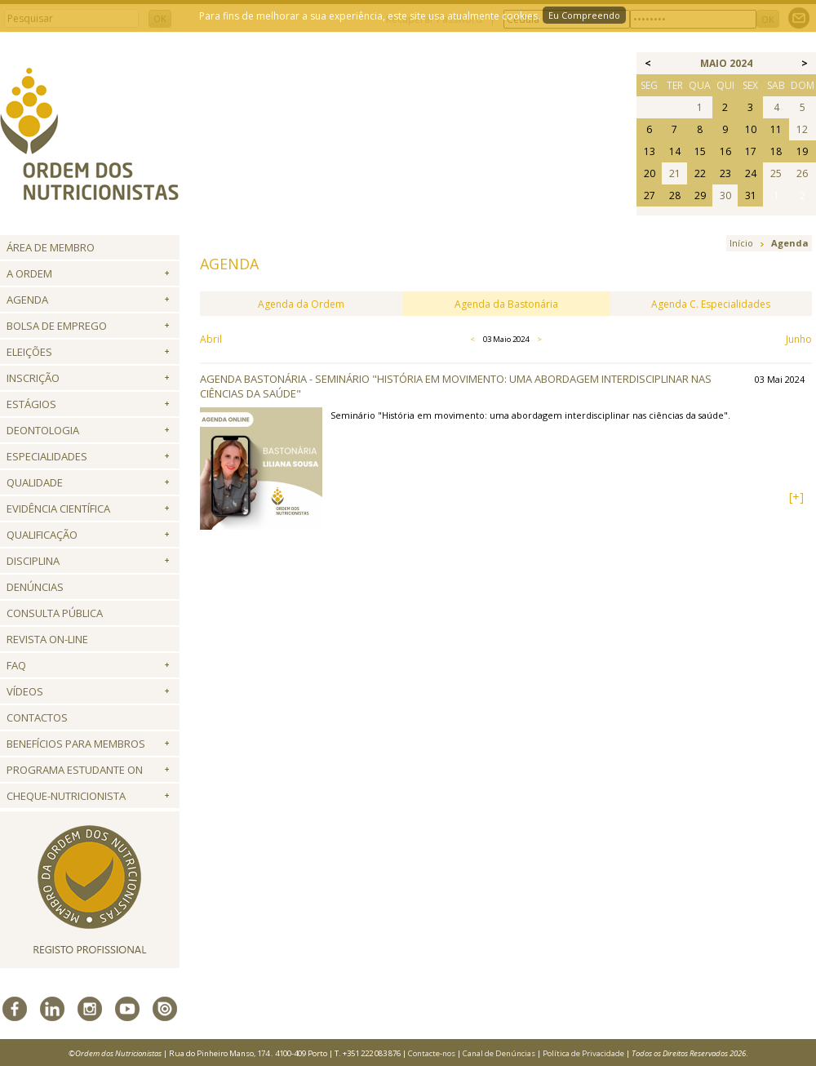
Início (741, 243)
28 (675, 195)
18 (776, 151)
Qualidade (35, 482)
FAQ (16, 665)
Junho (799, 339)
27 (649, 195)
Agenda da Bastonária (506, 304)
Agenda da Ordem (301, 304)
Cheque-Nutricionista (66, 795)
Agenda (27, 299)
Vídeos (25, 691)
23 (725, 173)
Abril (211, 339)
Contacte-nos (431, 1053)
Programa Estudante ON (75, 769)
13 (649, 151)
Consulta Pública (55, 613)
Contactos (37, 717)
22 (700, 173)
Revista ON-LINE (47, 639)
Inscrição (33, 378)
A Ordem (29, 273)
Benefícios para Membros (76, 743)
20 (649, 173)
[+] (796, 496)
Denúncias (35, 587)
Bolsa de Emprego (57, 325)
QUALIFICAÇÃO (42, 534)
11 (776, 129)
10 (750, 129)
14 (675, 151)
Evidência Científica (58, 508)
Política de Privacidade (583, 1053)
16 (725, 151)
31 (750, 195)
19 (802, 151)
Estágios (31, 404)
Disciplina (33, 560)
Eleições (29, 351)
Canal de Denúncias (499, 1053)
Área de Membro (51, 247)
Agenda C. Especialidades (710, 304)
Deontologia (43, 430)
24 (750, 173)
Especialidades (47, 456)
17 (750, 151)
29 (700, 195)
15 (700, 151)
